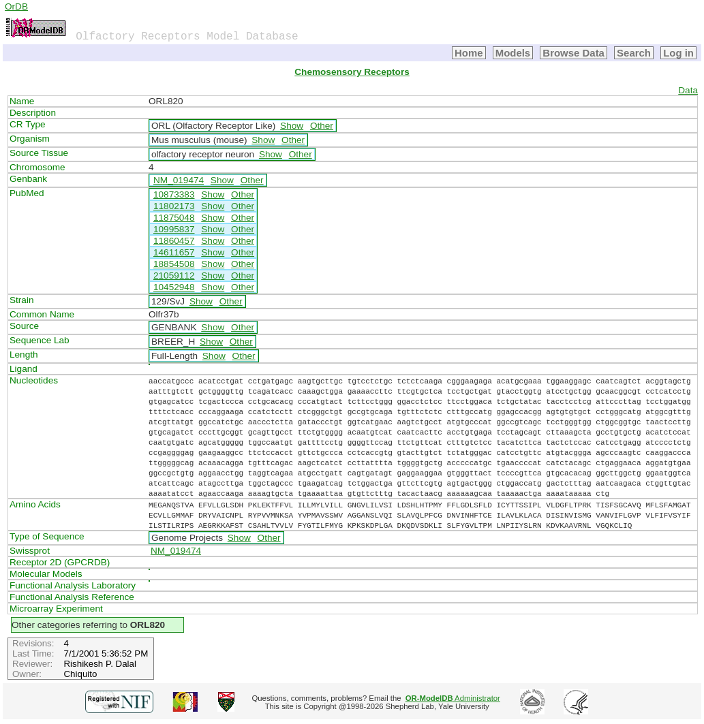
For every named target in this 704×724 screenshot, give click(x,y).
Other (321, 126)
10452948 (173, 287)
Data (688, 90)
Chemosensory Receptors (351, 72)
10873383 (173, 194)
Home (469, 53)
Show (291, 126)
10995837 (173, 229)
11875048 (173, 218)
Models (513, 53)
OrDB (16, 6)
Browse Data (573, 53)
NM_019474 (178, 180)
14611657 (173, 252)
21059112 (173, 275)
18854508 (173, 264)
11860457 (173, 241)
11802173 (173, 206)
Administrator (452, 698)
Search (634, 53)
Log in (678, 53)
